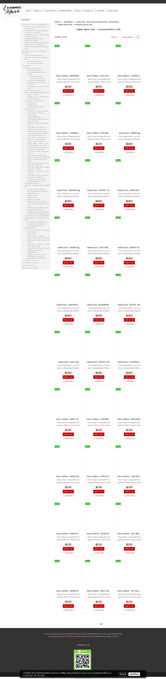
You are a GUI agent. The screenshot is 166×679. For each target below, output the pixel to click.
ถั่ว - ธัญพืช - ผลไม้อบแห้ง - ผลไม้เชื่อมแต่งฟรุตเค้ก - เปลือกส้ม (38, 168)
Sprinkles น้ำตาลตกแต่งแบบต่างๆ (34, 55)
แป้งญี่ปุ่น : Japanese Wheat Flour (37, 131)
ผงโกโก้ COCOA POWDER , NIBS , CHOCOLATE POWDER (34, 40)
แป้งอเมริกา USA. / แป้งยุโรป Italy (36, 127)
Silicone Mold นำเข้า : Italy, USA (36, 189)
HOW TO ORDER (50, 10)
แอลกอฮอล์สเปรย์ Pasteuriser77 (37, 181)
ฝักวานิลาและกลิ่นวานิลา (33, 99)
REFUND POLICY (112, 10)
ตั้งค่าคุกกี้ (123, 674)
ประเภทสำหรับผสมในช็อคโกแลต (36, 80)
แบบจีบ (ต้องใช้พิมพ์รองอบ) (35, 226)
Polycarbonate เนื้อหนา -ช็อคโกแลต (37, 191)
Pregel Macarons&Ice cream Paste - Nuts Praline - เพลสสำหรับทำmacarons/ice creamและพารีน (38, 177)
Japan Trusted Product (29, 265)
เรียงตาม (115, 37)
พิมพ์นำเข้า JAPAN (32, 195)
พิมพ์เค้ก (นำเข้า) (31, 198)
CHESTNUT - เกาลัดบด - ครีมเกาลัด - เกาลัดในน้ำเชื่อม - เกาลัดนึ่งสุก (38, 112)
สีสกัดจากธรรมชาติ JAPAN (34, 70)
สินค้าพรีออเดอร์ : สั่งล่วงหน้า (30, 268)
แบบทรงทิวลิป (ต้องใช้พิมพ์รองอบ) (37, 222)
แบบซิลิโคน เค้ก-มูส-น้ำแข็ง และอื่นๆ (37, 208)
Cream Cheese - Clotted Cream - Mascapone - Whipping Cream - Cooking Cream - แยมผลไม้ (37, 139)
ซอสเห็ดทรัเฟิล (31, 103)
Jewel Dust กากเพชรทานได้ (34, 61)
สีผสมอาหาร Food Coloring (32, 68)
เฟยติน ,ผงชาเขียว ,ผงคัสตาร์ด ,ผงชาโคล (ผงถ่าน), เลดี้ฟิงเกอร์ (37, 164)
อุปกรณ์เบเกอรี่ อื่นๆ (30, 228)
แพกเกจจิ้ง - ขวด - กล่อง (32, 260)
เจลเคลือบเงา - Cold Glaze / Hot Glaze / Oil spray (38, 172)
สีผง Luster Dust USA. (36, 76)
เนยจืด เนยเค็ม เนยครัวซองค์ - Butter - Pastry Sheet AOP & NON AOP (38, 134)
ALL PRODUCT (26, 66)
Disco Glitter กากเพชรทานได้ (35, 63)
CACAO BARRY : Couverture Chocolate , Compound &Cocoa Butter (36, 32)
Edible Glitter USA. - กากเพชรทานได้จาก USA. (36, 58)
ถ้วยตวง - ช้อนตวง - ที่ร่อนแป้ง (36, 236)
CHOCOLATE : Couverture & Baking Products (35, 24)
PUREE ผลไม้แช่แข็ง (33, 121)
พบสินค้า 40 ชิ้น (61, 37)
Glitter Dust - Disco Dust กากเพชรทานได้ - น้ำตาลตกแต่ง (34, 52)
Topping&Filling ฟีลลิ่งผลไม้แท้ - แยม (38, 119)
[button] (122, 11)
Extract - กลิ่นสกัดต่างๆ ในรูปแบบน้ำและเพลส (37, 93)
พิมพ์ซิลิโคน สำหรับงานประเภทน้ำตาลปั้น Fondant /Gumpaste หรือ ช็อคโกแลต (38, 213)
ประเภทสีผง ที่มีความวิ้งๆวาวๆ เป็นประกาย (36, 73)
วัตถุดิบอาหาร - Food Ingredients (34, 101)
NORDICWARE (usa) (33, 193)
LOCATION (100, 10)
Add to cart (68, 91)
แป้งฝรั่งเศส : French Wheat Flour (37, 129)
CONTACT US (88, 10)
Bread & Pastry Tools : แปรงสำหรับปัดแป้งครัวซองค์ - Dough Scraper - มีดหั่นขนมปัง (38, 240)
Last (101, 624)
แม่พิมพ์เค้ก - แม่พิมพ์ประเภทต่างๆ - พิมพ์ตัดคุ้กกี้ (37, 186)
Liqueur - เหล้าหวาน (33, 95)
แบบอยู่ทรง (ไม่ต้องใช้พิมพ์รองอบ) (37, 224)
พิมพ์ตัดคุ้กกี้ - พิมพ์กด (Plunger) (36, 202)
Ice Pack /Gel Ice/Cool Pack (33, 91)
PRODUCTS (37, 10)
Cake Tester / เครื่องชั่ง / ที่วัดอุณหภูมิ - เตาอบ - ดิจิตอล (38, 231)
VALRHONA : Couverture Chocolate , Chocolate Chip (35, 28)
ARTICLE (78, 10)
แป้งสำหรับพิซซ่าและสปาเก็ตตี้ (35, 107)
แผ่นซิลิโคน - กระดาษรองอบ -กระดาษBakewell (35, 251)
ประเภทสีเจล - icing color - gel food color (38, 87)
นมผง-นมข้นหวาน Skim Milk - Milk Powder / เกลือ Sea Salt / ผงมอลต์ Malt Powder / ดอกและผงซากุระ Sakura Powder (38, 158)
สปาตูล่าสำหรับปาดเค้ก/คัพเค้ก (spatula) (38, 248)
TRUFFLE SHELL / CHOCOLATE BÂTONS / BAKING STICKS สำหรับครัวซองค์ (37, 44)
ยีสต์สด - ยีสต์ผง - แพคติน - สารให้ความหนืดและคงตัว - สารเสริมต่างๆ (37, 144)
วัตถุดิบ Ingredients (30, 109)
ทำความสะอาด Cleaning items (30, 263)
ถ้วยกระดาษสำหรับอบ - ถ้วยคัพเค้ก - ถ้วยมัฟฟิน (36, 219)
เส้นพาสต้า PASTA (32, 105)
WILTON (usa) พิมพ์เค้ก (33, 200)
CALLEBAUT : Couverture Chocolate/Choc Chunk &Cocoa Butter (37, 36)
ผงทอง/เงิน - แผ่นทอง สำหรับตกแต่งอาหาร (37, 124)
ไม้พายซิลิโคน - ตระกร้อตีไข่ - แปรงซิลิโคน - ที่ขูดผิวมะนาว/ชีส (38, 245)
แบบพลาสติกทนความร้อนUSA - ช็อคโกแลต (38, 205)
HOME (28, 10)
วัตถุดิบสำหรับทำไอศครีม (34, 117)
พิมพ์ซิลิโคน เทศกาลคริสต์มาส (35, 210)
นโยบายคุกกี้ (41, 675)
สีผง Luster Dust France (37, 78)
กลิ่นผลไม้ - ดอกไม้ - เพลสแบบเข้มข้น (37, 97)
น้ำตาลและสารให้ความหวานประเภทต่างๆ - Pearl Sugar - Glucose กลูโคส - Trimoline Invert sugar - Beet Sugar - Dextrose (38, 150)
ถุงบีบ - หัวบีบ (31, 234)
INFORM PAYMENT (65, 10)
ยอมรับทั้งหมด (134, 674)
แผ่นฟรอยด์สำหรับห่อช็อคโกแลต (36, 258)
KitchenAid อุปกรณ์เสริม (32, 183)
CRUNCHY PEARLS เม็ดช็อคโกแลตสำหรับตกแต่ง (36, 48)
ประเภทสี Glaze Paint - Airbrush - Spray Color (37, 83)
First (96, 624)
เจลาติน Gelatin (31, 115)
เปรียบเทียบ (69, 95)
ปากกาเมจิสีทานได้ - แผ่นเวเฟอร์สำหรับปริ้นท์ (37, 216)
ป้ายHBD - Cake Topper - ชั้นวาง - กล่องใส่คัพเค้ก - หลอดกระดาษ (37, 255)
